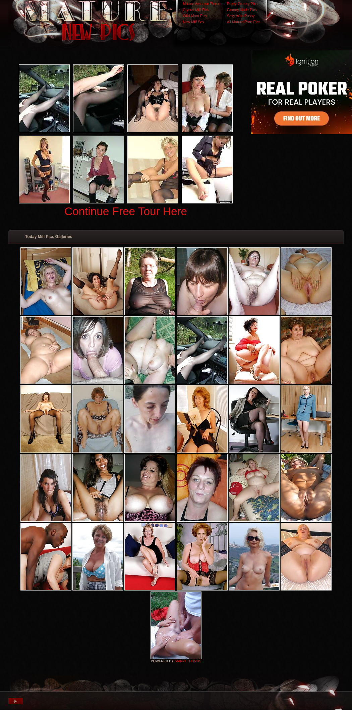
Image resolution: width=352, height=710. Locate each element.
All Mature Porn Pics (243, 22)
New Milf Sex (193, 22)
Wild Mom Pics (195, 16)
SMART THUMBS (188, 661)
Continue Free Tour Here (125, 211)
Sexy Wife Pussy (241, 16)
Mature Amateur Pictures (203, 4)
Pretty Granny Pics (242, 4)
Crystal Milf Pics (196, 10)
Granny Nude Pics (242, 10)
